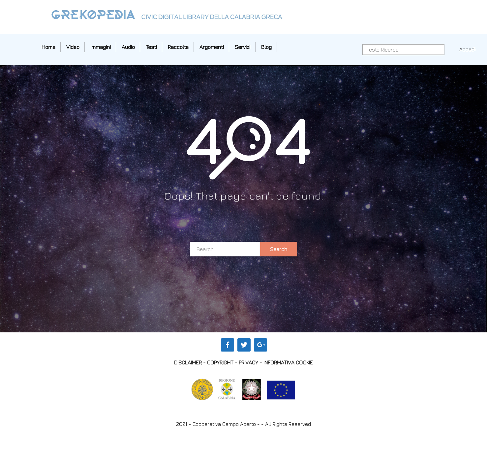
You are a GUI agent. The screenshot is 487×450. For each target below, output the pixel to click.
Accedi (467, 49)
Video (72, 47)
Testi (151, 47)
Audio (128, 47)
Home (48, 47)
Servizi (242, 47)
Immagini (100, 47)
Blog (266, 47)
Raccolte (178, 47)
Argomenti (211, 47)
